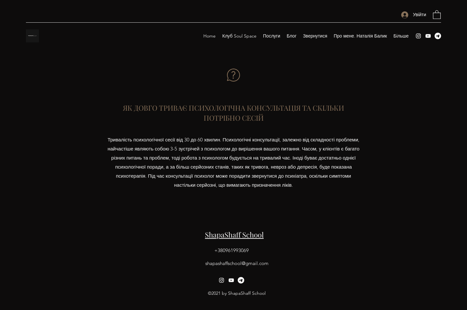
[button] (437, 14)
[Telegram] (438, 36)
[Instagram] (418, 36)
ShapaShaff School (234, 234)
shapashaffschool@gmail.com (237, 263)
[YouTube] (428, 36)
